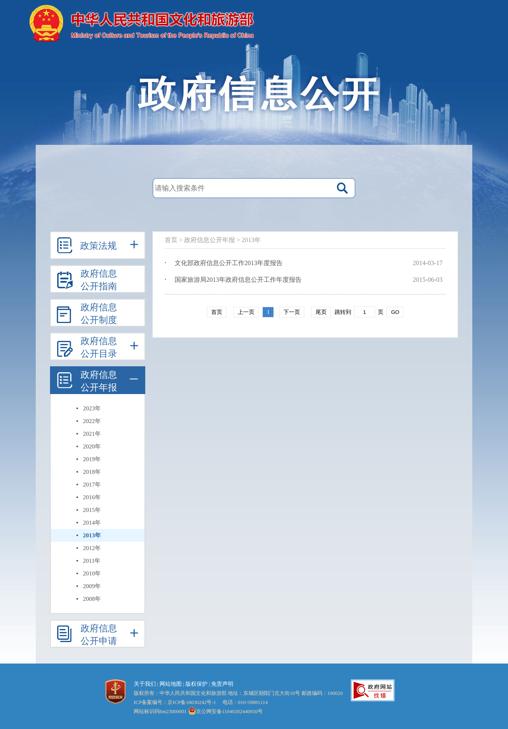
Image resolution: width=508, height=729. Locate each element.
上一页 (246, 312)
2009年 (92, 586)
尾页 (321, 312)
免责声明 (222, 684)
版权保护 (196, 684)
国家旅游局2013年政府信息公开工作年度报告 (238, 279)
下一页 (291, 312)
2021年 (92, 434)
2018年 (92, 472)
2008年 (92, 599)
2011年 (91, 561)
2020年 (92, 446)
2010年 (92, 573)
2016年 (92, 497)
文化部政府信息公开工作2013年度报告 (229, 263)
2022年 (92, 421)
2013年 (92, 535)
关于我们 (145, 684)
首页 (171, 240)
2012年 (92, 548)
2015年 (92, 510)
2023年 (92, 408)
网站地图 (171, 684)
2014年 (92, 522)
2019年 (92, 459)
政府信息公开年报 (209, 240)
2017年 (92, 484)
